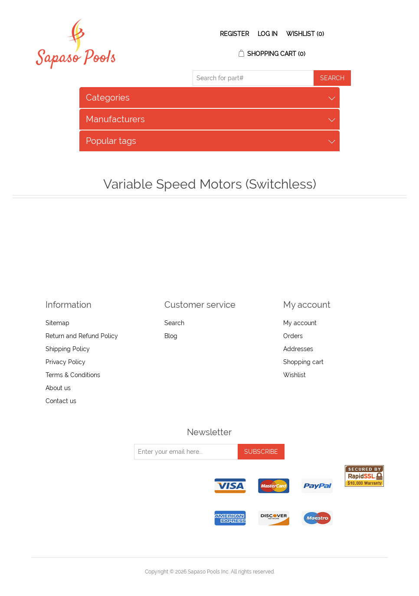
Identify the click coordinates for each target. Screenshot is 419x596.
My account (300, 322)
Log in (268, 33)
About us (58, 387)
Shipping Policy (68, 348)
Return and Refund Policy (82, 335)
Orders (293, 335)
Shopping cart (303, 361)
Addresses (298, 348)
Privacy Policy (65, 361)
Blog (170, 335)
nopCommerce (224, 582)
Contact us (61, 400)
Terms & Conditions (73, 374)
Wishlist (294, 374)
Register (234, 33)
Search (174, 322)
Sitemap (57, 322)
